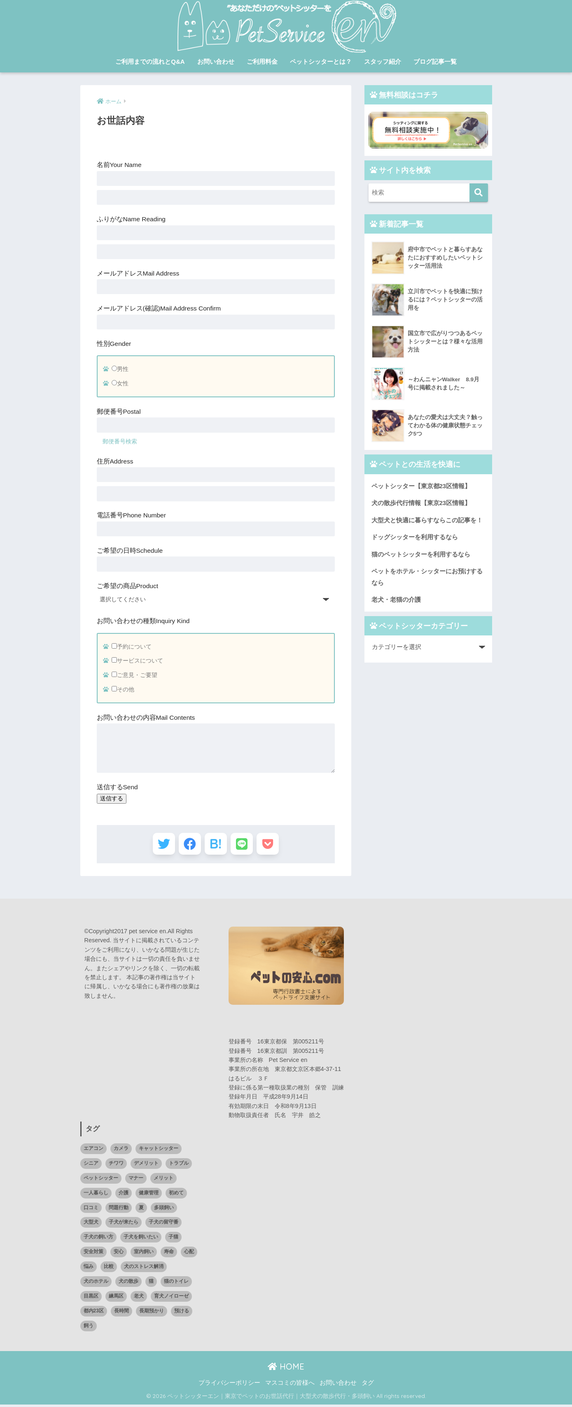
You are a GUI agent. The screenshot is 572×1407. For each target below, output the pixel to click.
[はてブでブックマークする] (215, 845)
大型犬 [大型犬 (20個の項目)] (91, 1224)
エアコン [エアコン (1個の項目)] (93, 1151)
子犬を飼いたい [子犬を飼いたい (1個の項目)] (141, 1239)
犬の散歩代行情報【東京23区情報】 (421, 503)
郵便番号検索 (120, 441)
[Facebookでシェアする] (187, 845)
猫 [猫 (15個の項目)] (151, 1283)
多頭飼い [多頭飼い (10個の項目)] (164, 1209)
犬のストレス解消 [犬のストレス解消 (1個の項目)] (143, 1269)
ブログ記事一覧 (435, 61)
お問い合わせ (215, 61)
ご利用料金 (262, 61)
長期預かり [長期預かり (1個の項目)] (151, 1313)
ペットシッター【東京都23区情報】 (421, 485)
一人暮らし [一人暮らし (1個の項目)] (96, 1195)
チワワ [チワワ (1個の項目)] (116, 1165)
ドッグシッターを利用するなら (414, 537)
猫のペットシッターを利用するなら (420, 554)
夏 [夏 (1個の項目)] (141, 1209)
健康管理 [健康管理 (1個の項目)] (149, 1195)
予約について (132, 646)
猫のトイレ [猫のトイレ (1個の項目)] (176, 1283)
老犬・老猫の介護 (396, 600)
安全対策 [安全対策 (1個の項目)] (93, 1254)
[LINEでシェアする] (244, 845)
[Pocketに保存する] (272, 845)
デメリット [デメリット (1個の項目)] (146, 1165)
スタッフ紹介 (382, 61)
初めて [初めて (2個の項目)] (176, 1195)
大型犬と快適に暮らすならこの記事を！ (427, 520)
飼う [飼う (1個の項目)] (88, 1328)
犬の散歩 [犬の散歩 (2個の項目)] (128, 1283)
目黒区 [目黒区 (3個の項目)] (91, 1298)
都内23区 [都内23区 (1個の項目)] (94, 1313)
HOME (286, 1369)
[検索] (478, 192)
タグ (368, 1385)
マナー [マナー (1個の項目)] (135, 1180)
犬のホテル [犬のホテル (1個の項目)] (96, 1283)
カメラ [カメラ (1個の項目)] (121, 1151)
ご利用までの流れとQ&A (149, 61)
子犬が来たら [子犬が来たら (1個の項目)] (123, 1224)
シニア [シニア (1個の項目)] (91, 1165)
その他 (123, 689)
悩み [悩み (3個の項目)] (88, 1269)
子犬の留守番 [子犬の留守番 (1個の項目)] (163, 1224)
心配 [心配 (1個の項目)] (189, 1254)
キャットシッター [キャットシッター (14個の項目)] (158, 1151)
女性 (120, 383)
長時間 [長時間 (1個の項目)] (121, 1313)
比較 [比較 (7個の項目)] (109, 1269)
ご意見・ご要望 (134, 675)
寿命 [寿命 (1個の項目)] (169, 1254)
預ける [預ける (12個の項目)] (181, 1313)
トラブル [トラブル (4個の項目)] (179, 1165)
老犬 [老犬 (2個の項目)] (139, 1298)
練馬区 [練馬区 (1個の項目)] (116, 1298)
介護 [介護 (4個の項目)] (123, 1195)
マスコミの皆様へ (290, 1385)
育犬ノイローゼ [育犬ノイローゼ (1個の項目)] (171, 1298)
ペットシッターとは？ (321, 61)
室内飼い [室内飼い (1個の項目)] (144, 1254)
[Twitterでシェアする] (158, 845)
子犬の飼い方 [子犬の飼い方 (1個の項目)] (98, 1239)
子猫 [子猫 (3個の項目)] (173, 1239)
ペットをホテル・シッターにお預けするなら (427, 577)
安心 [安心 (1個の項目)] (119, 1254)
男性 (120, 369)
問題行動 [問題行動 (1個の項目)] (118, 1209)
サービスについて (137, 660)
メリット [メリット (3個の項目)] (163, 1180)
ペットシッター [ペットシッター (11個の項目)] (101, 1180)
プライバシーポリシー (229, 1385)
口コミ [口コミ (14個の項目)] (91, 1209)
